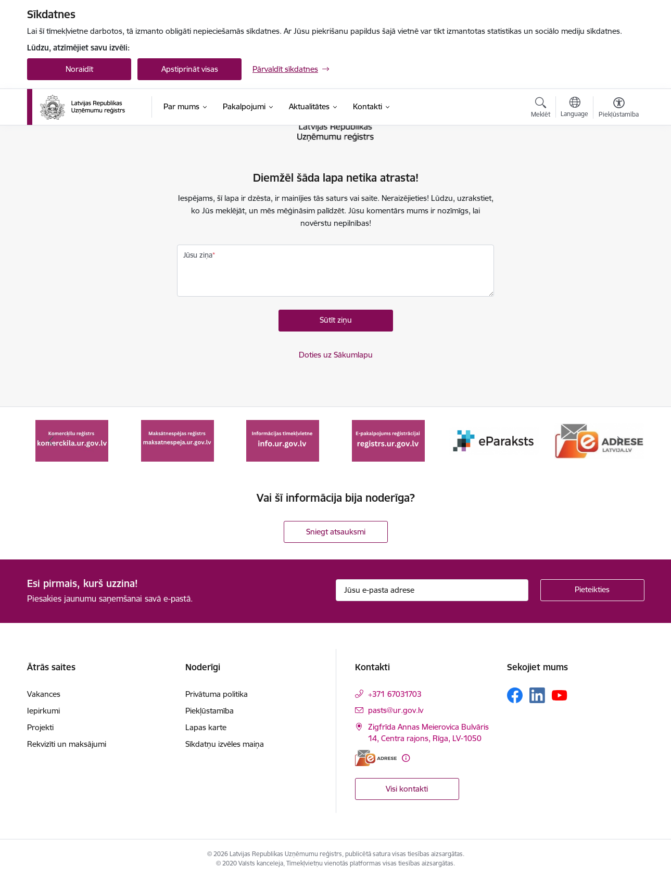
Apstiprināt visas (189, 69)
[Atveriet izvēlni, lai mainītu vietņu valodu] (574, 108)
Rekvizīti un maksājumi (66, 744)
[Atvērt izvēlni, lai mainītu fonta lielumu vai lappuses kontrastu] (618, 108)
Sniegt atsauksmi (335, 532)
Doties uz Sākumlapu (336, 355)
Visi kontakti (407, 789)
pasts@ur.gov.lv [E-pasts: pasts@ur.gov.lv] (395, 710)
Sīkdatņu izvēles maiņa (224, 744)
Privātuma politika (216, 694)
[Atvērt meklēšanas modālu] (540, 108)
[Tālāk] (620, 440)
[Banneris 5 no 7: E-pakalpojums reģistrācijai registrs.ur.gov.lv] (493, 440)
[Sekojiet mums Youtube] (559, 695)
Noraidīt (79, 69)
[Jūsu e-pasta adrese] (432, 590)
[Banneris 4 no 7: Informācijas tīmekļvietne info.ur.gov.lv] (388, 440)
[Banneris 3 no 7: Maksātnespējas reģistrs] (282, 440)
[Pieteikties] (592, 590)
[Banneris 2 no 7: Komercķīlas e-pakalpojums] (177, 440)
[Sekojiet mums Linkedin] (537, 695)
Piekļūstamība (209, 711)
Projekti (40, 727)
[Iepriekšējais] (51, 440)
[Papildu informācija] (406, 758)
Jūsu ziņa (197, 255)
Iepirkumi (43, 711)
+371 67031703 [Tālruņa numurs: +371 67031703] (395, 694)
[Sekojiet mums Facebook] (515, 695)
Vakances (43, 694)
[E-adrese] (376, 758)
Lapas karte (205, 727)
